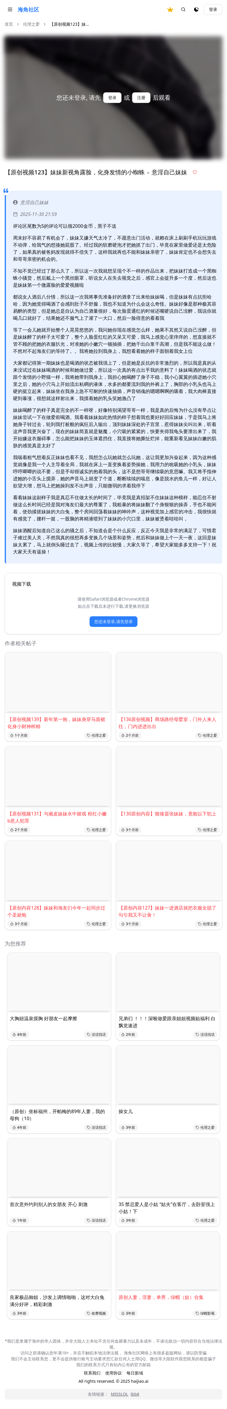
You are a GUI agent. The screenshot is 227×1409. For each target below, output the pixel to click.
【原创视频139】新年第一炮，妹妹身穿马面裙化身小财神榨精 (56, 723)
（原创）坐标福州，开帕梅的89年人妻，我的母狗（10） (57, 1115)
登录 (213, 9)
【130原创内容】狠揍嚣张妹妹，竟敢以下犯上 (167, 813)
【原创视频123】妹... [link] (69, 24)
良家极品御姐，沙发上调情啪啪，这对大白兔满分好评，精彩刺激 (57, 1301)
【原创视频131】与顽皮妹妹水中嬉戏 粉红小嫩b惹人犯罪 (57, 817)
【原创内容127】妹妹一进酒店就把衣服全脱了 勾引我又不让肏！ (167, 911)
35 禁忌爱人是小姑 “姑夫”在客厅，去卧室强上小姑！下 (167, 1208)
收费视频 (96, 1313)
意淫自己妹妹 (30, 202)
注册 (141, 97)
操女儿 (126, 1111)
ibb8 (135, 1394)
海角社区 (28, 9)
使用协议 (113, 1373)
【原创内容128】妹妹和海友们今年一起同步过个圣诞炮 (56, 911)
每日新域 (135, 1373)
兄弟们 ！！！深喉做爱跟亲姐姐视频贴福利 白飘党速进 (167, 1022)
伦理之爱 (31, 24)
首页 (9, 24)
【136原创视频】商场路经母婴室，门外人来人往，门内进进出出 (167, 723)
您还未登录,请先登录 (113, 621)
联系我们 (92, 1373)
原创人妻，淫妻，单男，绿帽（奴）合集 (161, 1297)
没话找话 (96, 1034)
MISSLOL (119, 1394)
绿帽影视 (205, 1313)
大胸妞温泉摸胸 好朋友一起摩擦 (43, 1018)
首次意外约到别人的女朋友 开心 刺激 (49, 1204)
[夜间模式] (196, 9)
